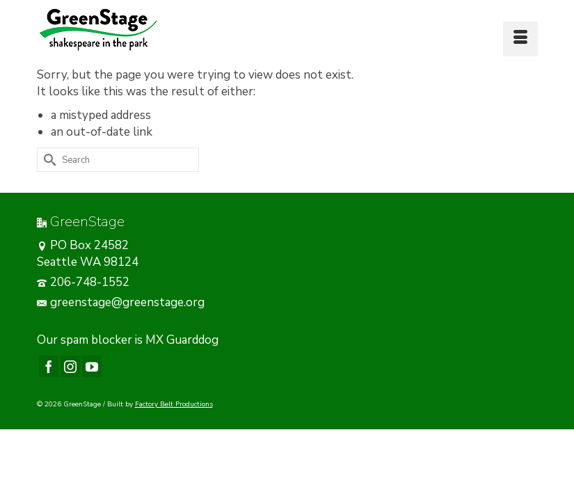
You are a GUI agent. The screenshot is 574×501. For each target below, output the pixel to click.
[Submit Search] (47, 160)
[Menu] (520, 39)
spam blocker (96, 340)
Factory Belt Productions (174, 404)
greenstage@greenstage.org (121, 302)
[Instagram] (70, 366)
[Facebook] (48, 366)
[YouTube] (92, 366)
